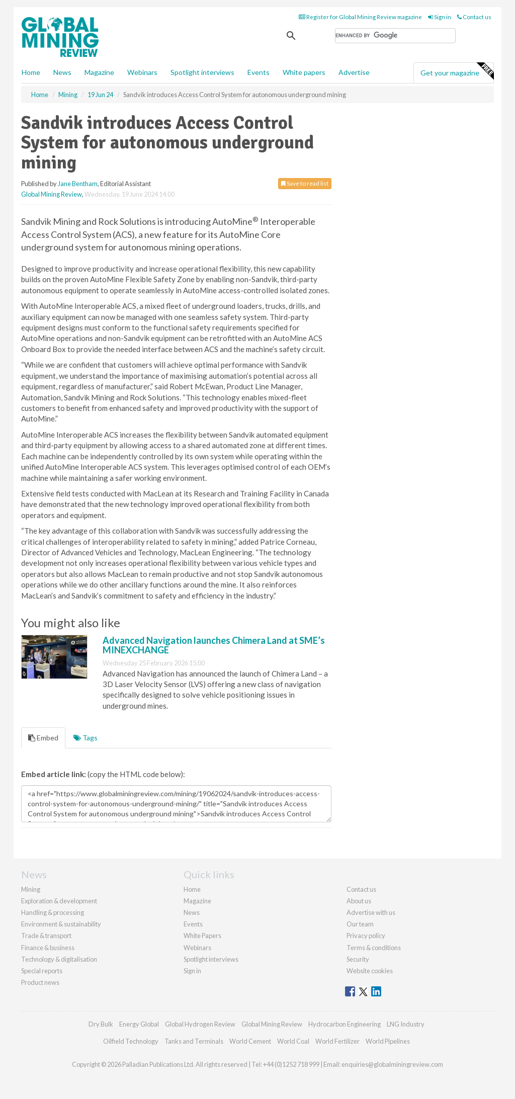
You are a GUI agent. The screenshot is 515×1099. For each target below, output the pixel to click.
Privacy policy (366, 936)
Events (258, 72)
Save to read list (304, 183)
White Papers (202, 936)
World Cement (250, 1041)
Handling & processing (52, 912)
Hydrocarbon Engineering (344, 1024)
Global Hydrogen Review (200, 1024)
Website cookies (370, 971)
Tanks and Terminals (193, 1041)
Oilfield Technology (130, 1041)
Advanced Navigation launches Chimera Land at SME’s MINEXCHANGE (214, 645)
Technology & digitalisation (59, 959)
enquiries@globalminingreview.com (392, 1064)
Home (31, 72)
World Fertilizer (337, 1041)
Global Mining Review (51, 194)
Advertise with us (371, 912)
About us (359, 901)
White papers (304, 72)
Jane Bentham (78, 184)
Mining (30, 889)
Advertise (354, 72)
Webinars (142, 72)
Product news (40, 982)
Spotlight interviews (202, 72)
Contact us (474, 17)
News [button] (62, 72)
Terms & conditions (374, 948)
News (192, 912)
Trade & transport (46, 936)
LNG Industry (405, 1024)
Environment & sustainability (61, 924)
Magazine (99, 72)
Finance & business (47, 948)
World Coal (293, 1041)
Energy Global (139, 1024)
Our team (360, 924)
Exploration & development (59, 901)
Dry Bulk (101, 1024)
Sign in (439, 17)
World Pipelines (388, 1041)
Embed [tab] (43, 737)
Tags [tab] (85, 737)
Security (358, 959)
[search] (395, 35)
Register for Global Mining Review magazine (360, 17)
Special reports (41, 971)
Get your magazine (456, 71)
